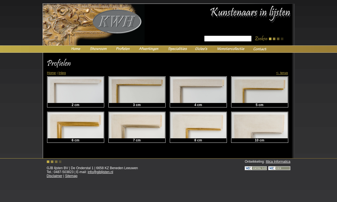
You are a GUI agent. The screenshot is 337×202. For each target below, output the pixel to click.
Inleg (62, 73)
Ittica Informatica (278, 162)
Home (51, 73)
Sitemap (71, 176)
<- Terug (282, 73)
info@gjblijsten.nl (100, 172)
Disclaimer (54, 176)
